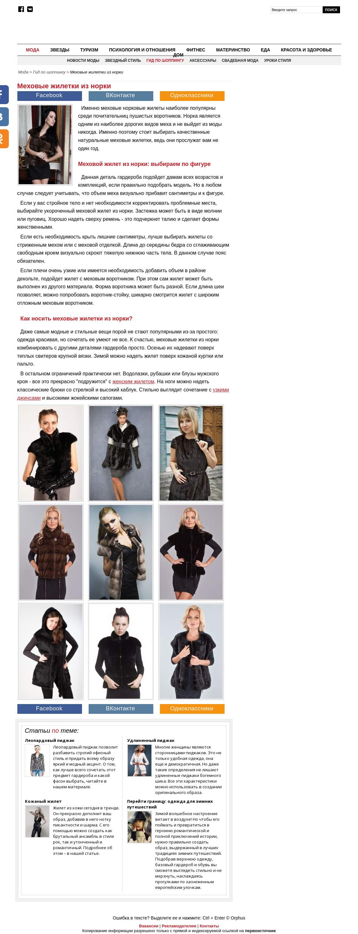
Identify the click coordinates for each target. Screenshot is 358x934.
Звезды (59, 49)
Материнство (233, 49)
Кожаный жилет (43, 801)
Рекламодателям (179, 926)
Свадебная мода (240, 60)
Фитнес (195, 49)
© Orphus (235, 917)
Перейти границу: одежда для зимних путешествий (170, 804)
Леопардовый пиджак (49, 740)
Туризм (89, 49)
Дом (178, 54)
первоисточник (260, 930)
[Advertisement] (287, 122)
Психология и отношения (142, 49)
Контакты (209, 926)
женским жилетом (133, 381)
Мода (32, 49)
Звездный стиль (123, 60)
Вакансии (148, 926)
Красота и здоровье (306, 49)
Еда (265, 49)
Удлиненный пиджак (150, 740)
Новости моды (83, 60)
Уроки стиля (277, 60)
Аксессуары (203, 60)
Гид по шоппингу (165, 60)
